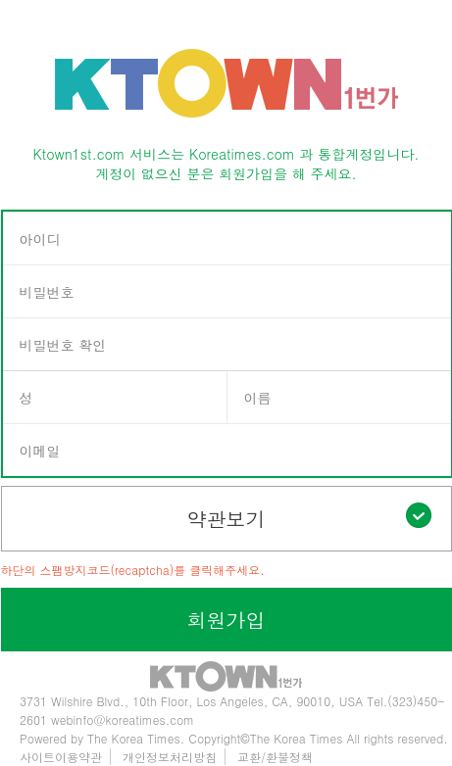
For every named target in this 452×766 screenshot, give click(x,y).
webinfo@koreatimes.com (122, 719)
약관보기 (309, 518)
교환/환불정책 (275, 756)
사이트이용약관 (61, 756)
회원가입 (226, 619)
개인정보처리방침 (170, 756)
